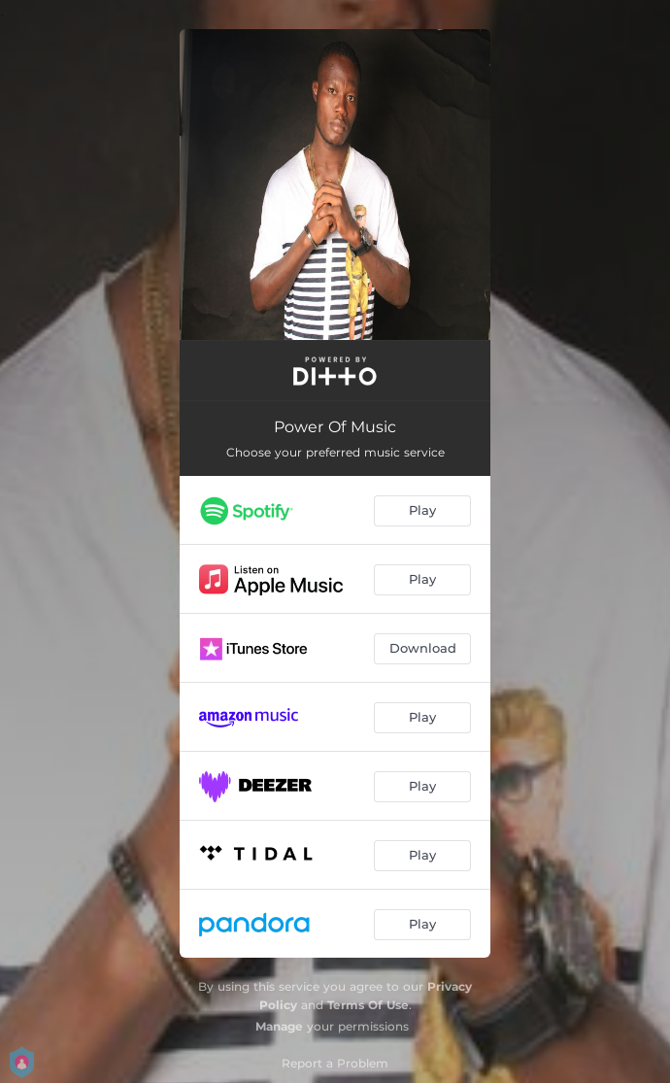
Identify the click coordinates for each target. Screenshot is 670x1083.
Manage (279, 1026)
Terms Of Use (368, 1005)
